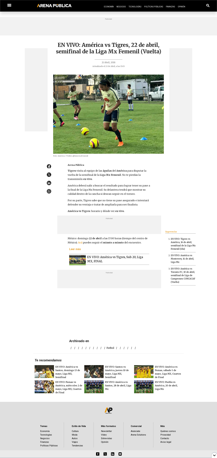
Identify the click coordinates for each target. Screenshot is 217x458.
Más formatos (108, 426)
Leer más (75, 249)
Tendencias (77, 445)
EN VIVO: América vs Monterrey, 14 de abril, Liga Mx (182, 258)
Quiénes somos (168, 431)
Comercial (136, 426)
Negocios (121, 7)
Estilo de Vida (79, 426)
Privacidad (165, 434)
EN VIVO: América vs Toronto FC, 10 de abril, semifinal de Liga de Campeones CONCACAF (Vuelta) (183, 275)
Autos (75, 438)
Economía (109, 7)
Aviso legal (165, 442)
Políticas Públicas (153, 7)
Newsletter (106, 431)
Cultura (75, 431)
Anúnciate (135, 431)
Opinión (181, 7)
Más (162, 426)
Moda (74, 434)
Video (104, 434)
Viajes (75, 442)
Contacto (164, 438)
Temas (43, 426)
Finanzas (170, 7)
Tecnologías (135, 7)
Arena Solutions (138, 434)
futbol (110, 347)
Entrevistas (106, 438)
